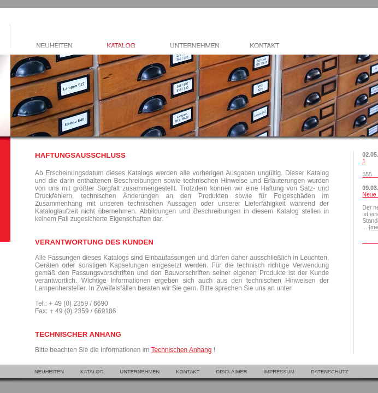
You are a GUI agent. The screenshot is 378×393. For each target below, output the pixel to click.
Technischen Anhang (181, 350)
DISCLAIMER (231, 371)
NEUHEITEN (49, 371)
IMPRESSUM (279, 371)
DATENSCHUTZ (330, 371)
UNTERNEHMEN (140, 371)
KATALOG (92, 371)
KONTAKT (187, 371)
